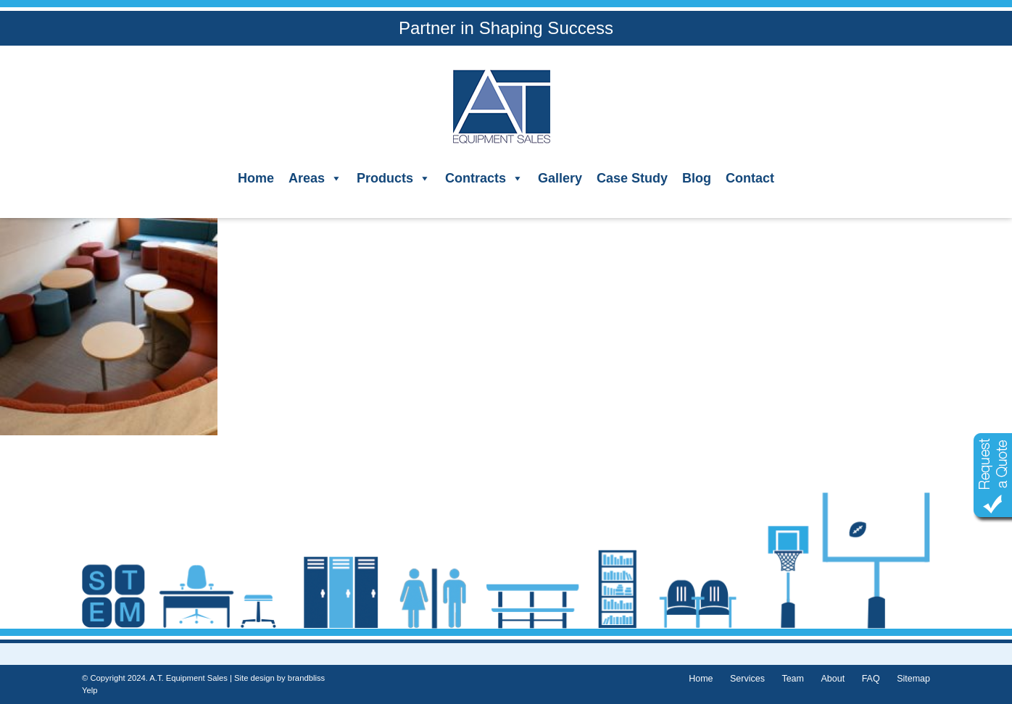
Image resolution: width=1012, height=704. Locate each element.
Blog (696, 178)
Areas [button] (315, 178)
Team (792, 679)
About (833, 679)
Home (256, 178)
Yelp (89, 690)
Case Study (632, 178)
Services (747, 679)
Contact (750, 178)
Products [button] (394, 178)
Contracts (484, 178)
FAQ (871, 679)
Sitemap (913, 679)
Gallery (560, 178)
